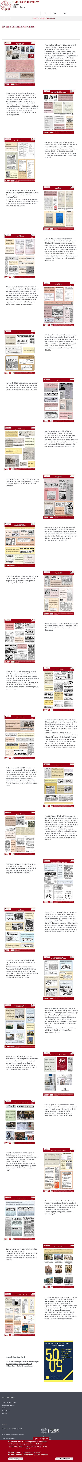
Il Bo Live (4, 1413)
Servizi (3, 1408)
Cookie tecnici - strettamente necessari (25, 1452)
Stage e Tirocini (6, 1410)
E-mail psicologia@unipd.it (8, 1438)
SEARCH (74, 12)
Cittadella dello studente (8, 1405)
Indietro (10, 18)
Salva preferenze (15, 1459)
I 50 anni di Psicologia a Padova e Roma (43, 18)
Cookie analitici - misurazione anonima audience (29, 1455)
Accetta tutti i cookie (64, 1459)
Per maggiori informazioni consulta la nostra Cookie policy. (28, 1447)
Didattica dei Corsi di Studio (9, 1402)
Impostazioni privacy (41, 1439)
